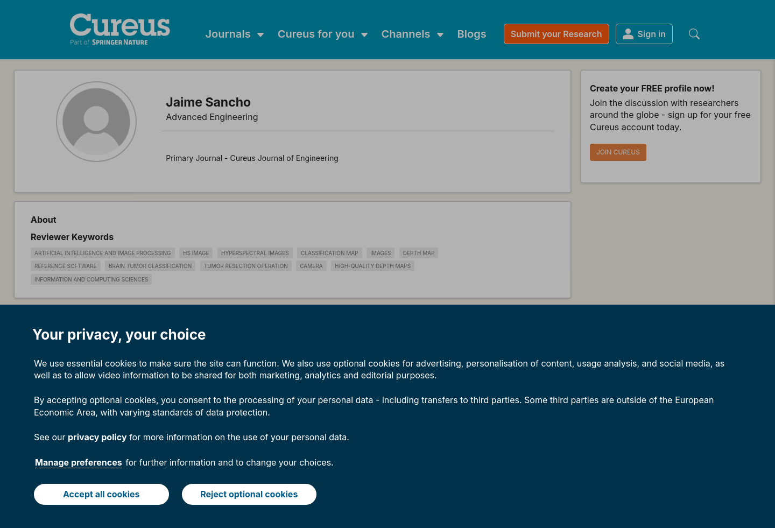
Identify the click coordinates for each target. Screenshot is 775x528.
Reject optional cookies (249, 494)
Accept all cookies (101, 494)
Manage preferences (78, 462)
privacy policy (97, 437)
